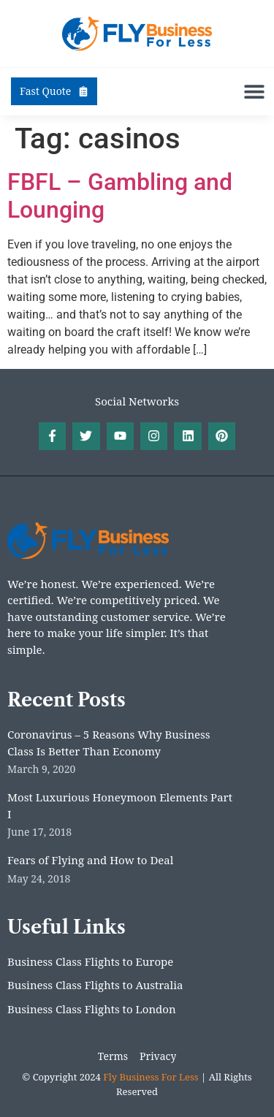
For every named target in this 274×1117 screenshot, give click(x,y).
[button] (253, 91)
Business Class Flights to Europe (90, 961)
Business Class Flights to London (91, 1009)
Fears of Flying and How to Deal (90, 860)
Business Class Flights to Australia (95, 984)
